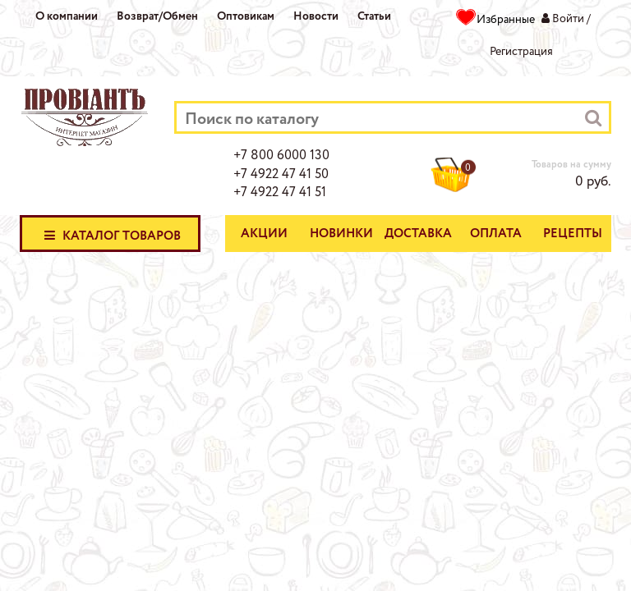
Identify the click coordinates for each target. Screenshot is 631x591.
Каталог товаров (110, 235)
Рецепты (572, 234)
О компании (66, 16)
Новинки (341, 234)
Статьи (374, 16)
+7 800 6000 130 (281, 156)
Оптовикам (245, 16)
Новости (316, 16)
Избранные (506, 19)
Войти (568, 19)
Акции (264, 234)
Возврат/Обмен (157, 16)
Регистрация (521, 52)
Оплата (496, 234)
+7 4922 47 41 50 (281, 175)
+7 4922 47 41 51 (279, 193)
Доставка (418, 234)
